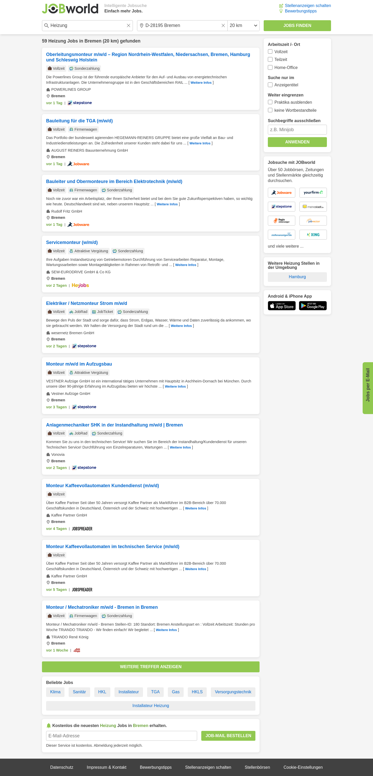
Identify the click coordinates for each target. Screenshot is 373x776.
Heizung (57, 41)
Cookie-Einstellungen (303, 767)
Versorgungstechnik (233, 692)
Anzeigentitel (286, 85)
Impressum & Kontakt (106, 767)
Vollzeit (281, 52)
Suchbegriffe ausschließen (294, 120)
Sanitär (79, 692)
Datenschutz (61, 767)
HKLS (197, 692)
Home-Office (286, 67)
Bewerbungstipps (301, 11)
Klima (55, 692)
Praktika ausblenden (293, 102)
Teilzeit (281, 59)
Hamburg (297, 277)
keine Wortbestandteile (296, 110)
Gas (176, 692)
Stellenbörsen (257, 767)
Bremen (93, 41)
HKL (102, 692)
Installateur (129, 692)
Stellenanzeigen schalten (308, 5)
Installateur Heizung (150, 705)
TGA (155, 692)
